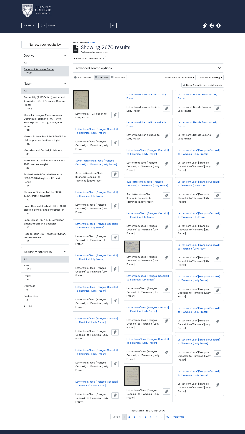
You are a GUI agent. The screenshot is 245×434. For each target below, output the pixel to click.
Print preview (82, 77)
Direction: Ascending (209, 77)
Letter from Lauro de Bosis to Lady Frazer (147, 96)
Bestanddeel (31, 298)
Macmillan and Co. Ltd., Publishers (43, 152)
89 (167, 416)
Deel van (30, 55)
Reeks (30, 277)
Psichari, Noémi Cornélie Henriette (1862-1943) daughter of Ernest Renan (43, 180)
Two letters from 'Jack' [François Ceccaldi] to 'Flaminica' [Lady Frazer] (147, 183)
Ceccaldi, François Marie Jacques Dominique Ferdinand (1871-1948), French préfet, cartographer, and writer (43, 122)
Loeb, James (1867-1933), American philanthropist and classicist (44, 223)
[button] (204, 25)
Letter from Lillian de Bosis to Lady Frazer (197, 96)
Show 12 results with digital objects (202, 85)
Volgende (178, 416)
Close (91, 42)
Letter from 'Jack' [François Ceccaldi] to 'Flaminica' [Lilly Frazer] (199, 183)
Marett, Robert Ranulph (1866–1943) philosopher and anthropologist (45, 140)
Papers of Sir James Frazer (39, 71)
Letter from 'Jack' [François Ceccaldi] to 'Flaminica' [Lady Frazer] (96, 130)
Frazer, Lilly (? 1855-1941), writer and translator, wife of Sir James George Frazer (44, 103)
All (25, 63)
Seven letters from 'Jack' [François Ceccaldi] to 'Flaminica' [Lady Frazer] (96, 162)
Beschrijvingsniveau (38, 252)
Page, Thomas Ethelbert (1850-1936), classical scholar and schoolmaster (45, 209)
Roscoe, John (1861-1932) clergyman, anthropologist (45, 237)
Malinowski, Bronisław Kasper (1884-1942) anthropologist (44, 164)
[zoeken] (78, 25)
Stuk (31, 267)
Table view (118, 77)
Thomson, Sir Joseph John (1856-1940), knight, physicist (43, 196)
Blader (27, 25)
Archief (29, 308)
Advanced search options (93, 68)
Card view (102, 77)
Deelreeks (29, 288)
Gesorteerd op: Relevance (178, 77)
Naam (28, 83)
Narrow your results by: (45, 45)
